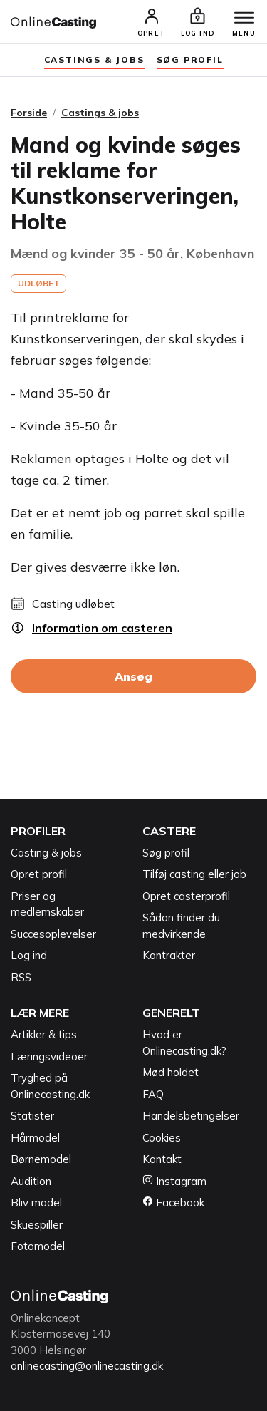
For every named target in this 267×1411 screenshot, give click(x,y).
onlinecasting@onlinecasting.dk (87, 1366)
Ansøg (133, 676)
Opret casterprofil (186, 896)
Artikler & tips (44, 1034)
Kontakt (162, 1159)
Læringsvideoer (49, 1056)
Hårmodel (35, 1137)
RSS (21, 977)
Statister (32, 1115)
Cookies (161, 1137)
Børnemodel (41, 1159)
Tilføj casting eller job (194, 874)
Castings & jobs (94, 59)
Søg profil (165, 852)
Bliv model (36, 1202)
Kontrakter (168, 955)
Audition (31, 1181)
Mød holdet (170, 1072)
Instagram (174, 1181)
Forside (29, 112)
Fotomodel (38, 1246)
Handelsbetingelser (190, 1115)
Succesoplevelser (53, 934)
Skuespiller (37, 1224)
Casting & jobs (46, 852)
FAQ (153, 1094)
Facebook (173, 1202)
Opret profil (39, 874)
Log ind (29, 955)
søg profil (190, 59)
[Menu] (244, 19)
